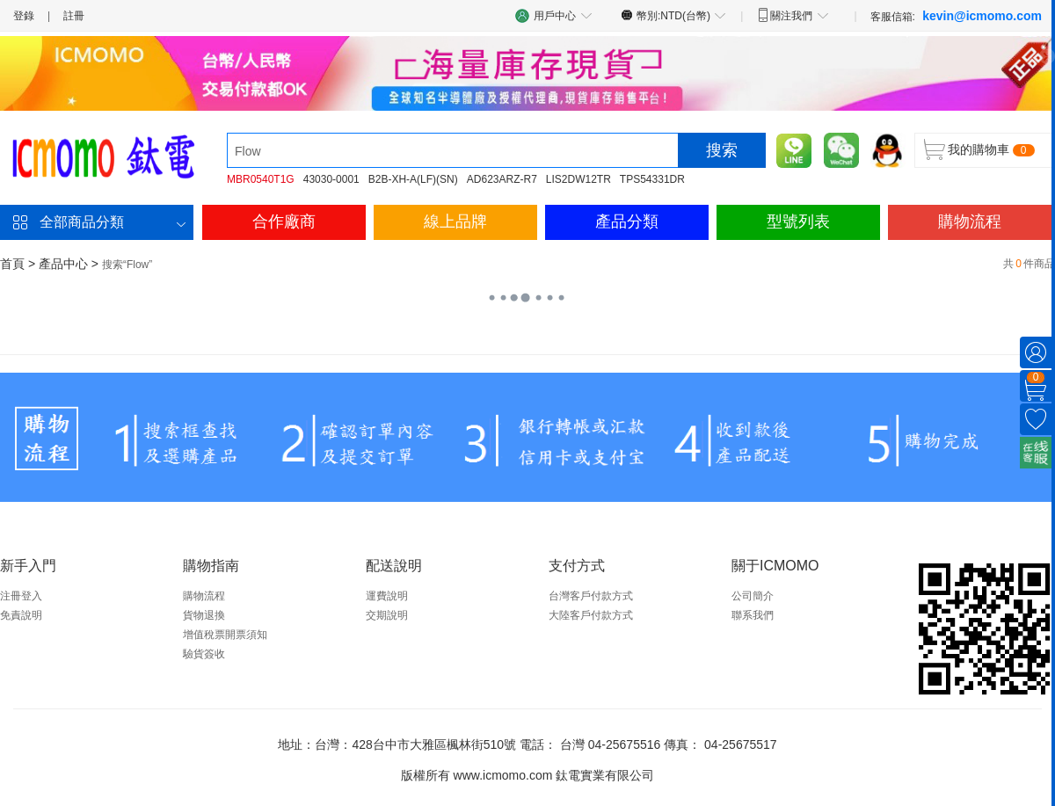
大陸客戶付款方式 (591, 615)
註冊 (73, 16)
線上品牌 (455, 221)
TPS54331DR (652, 179)
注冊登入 (21, 596)
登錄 (23, 16)
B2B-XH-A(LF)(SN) (413, 179)
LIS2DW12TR (578, 179)
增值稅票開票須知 (225, 634)
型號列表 (798, 221)
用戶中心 (554, 15)
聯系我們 (752, 615)
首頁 (12, 264)
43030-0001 (331, 179)
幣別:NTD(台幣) (674, 15)
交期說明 (387, 615)
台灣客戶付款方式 (591, 596)
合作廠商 (284, 221)
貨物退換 (204, 615)
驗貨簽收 (204, 654)
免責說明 (21, 615)
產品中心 (63, 264)
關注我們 (792, 15)
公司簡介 (752, 596)
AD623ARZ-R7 (502, 179)
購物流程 (969, 221)
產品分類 (626, 221)
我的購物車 (978, 149)
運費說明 (387, 596)
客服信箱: (956, 16)
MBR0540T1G (261, 179)
